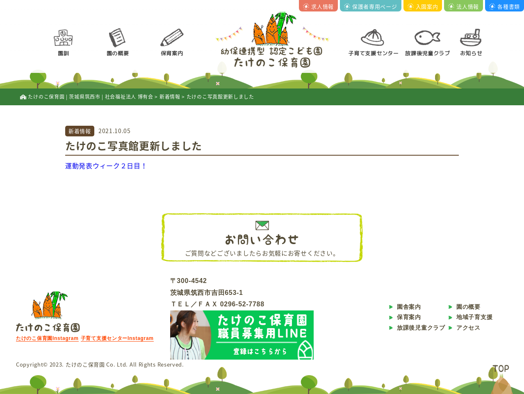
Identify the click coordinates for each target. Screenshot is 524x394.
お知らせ (471, 53)
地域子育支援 (474, 317)
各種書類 (504, 6)
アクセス (468, 327)
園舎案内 (409, 306)
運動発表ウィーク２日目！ (106, 165)
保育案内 (172, 53)
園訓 (63, 53)
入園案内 (423, 6)
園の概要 (118, 53)
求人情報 (318, 6)
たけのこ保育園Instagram (47, 338)
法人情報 (463, 6)
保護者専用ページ (370, 6)
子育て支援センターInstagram (117, 338)
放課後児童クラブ (427, 53)
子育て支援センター (373, 53)
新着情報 (79, 131)
